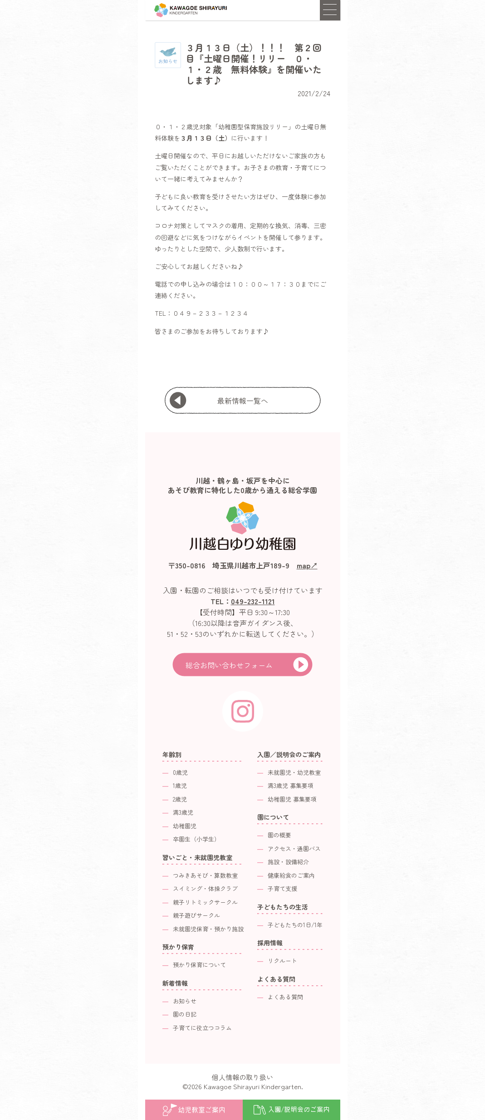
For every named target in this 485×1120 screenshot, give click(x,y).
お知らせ (184, 1001)
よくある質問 (285, 997)
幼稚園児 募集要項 (292, 799)
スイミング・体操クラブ (205, 888)
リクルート (282, 960)
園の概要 (279, 835)
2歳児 (180, 799)
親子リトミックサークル (205, 902)
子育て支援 (282, 888)
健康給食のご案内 (291, 875)
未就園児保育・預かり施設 (208, 928)
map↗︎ (307, 565)
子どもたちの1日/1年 (295, 924)
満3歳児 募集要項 (291, 785)
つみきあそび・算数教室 (205, 875)
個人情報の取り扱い (242, 1077)
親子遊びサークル (196, 915)
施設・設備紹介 (288, 861)
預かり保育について (199, 964)
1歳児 (180, 785)
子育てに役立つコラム (202, 1027)
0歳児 (180, 772)
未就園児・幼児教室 (294, 772)
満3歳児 (183, 812)
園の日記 (184, 1014)
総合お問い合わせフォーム (229, 665)
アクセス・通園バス (294, 848)
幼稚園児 (184, 826)
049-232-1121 (253, 601)
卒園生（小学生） (196, 839)
